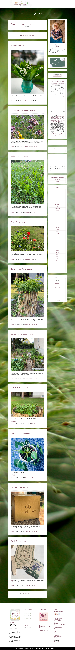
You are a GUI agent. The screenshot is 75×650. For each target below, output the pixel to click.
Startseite (36, 6)
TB (34, 100)
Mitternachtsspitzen (58, 618)
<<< (50, 158)
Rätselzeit (57, 250)
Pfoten (57, 246)
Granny (57, 225)
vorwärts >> (32, 35)
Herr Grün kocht (57, 298)
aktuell (57, 189)
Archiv (41, 6)
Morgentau (56, 631)
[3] (23, 35)
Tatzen (57, 256)
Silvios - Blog (56, 632)
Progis (57, 248)
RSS (32, 100)
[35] (29, 35)
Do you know (57, 204)
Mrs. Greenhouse (57, 300)
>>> (64, 158)
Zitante (55, 616)
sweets (57, 254)
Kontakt (45, 6)
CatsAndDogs (57, 637)
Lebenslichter (57, 619)
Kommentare (27, 100)
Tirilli (55, 628)
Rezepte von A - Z (57, 179)
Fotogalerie (63, 6)
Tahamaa (56, 623)
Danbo (57, 202)
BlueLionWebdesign (58, 641)
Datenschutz (57, 6)
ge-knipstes (57, 212)
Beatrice (12, 100)
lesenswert (57, 235)
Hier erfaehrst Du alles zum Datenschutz (46, 648)
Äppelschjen (57, 191)
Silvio (57, 285)
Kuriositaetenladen (57, 296)
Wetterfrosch (57, 269)
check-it (57, 200)
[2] (21, 35)
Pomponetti (57, 289)
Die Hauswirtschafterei (57, 287)
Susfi (55, 630)
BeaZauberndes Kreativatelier (59, 118)
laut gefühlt (57, 233)
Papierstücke (57, 283)
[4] (24, 35)
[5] (26, 35)
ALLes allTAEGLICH (58, 620)
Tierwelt (57, 260)
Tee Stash (57, 258)
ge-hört (57, 210)
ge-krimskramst (57, 214)
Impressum (51, 6)
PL (36, 100)
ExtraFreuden (57, 208)
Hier (12, 580)
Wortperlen (56, 622)
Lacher (57, 231)
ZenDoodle (57, 271)
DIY (57, 206)
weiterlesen (13, 98)
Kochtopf (57, 227)
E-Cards (57, 181)
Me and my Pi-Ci (57, 237)
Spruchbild (57, 252)
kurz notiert (57, 229)
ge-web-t (57, 223)
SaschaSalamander (58, 627)
